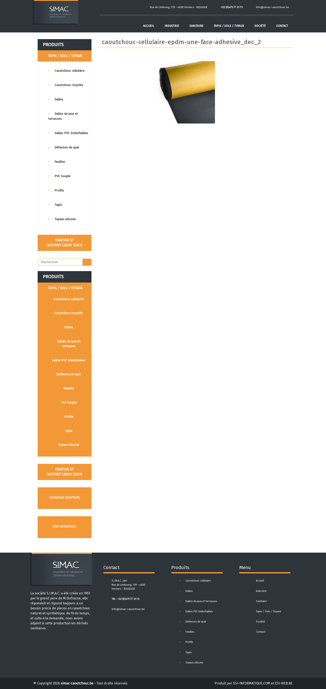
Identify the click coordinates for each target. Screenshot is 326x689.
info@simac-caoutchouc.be (272, 7)
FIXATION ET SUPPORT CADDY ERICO (64, 242)
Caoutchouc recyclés (68, 85)
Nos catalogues (64, 526)
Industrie (171, 26)
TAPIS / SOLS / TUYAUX (65, 56)
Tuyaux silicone (65, 219)
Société (260, 26)
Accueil (148, 26)
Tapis (58, 205)
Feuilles (59, 162)
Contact (282, 26)
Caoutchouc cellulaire (69, 71)
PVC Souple (62, 176)
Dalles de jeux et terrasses (68, 344)
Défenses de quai (66, 147)
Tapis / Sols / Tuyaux (229, 26)
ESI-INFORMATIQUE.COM (251, 683)
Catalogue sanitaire (64, 497)
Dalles (58, 99)
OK (87, 262)
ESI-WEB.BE (284, 683)
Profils (59, 190)
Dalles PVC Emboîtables (71, 133)
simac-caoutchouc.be (77, 683)
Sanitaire (196, 26)
